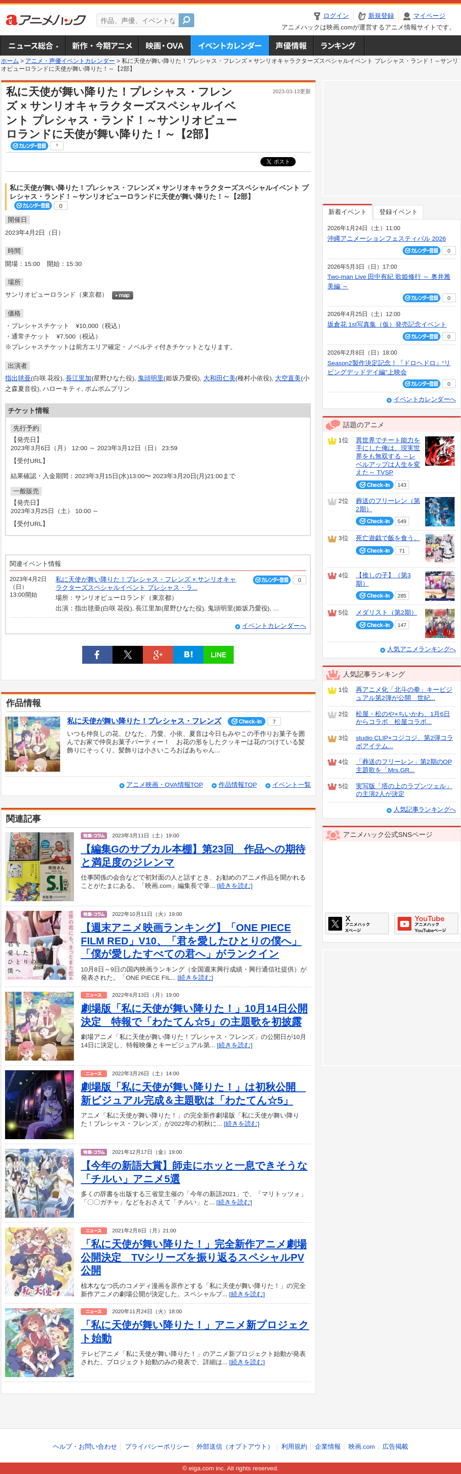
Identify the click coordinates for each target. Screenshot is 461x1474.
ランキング (339, 45)
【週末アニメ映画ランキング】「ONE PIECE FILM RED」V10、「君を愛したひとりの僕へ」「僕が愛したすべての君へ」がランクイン (191, 941)
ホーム (10, 61)
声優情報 (291, 45)
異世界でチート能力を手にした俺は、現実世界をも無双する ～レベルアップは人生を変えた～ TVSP (388, 456)
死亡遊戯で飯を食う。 (388, 538)
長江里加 (78, 378)
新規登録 (381, 15)
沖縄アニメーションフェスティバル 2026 (386, 238)
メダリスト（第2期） (386, 612)
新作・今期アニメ (101, 45)
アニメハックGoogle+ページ (426, 923)
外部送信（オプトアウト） (235, 1446)
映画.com (362, 1446)
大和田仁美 (219, 378)
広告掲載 (395, 1446)
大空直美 (288, 378)
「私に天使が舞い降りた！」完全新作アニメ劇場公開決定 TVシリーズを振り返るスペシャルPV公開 (194, 1257)
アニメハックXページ (357, 923)
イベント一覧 (291, 784)
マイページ (429, 15)
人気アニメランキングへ (421, 649)
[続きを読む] (235, 885)
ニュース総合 (33, 45)
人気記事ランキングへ (425, 809)
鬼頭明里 (150, 378)
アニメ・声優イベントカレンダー (230, 45)
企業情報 (328, 1446)
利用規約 (294, 1446)
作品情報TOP (238, 784)
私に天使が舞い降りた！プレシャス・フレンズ (144, 721)
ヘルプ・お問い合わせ (85, 1446)
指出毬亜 (18, 378)
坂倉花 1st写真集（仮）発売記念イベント (387, 324)
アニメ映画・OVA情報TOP (164, 784)
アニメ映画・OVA (164, 45)
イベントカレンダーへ (274, 625)
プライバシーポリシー (157, 1446)
